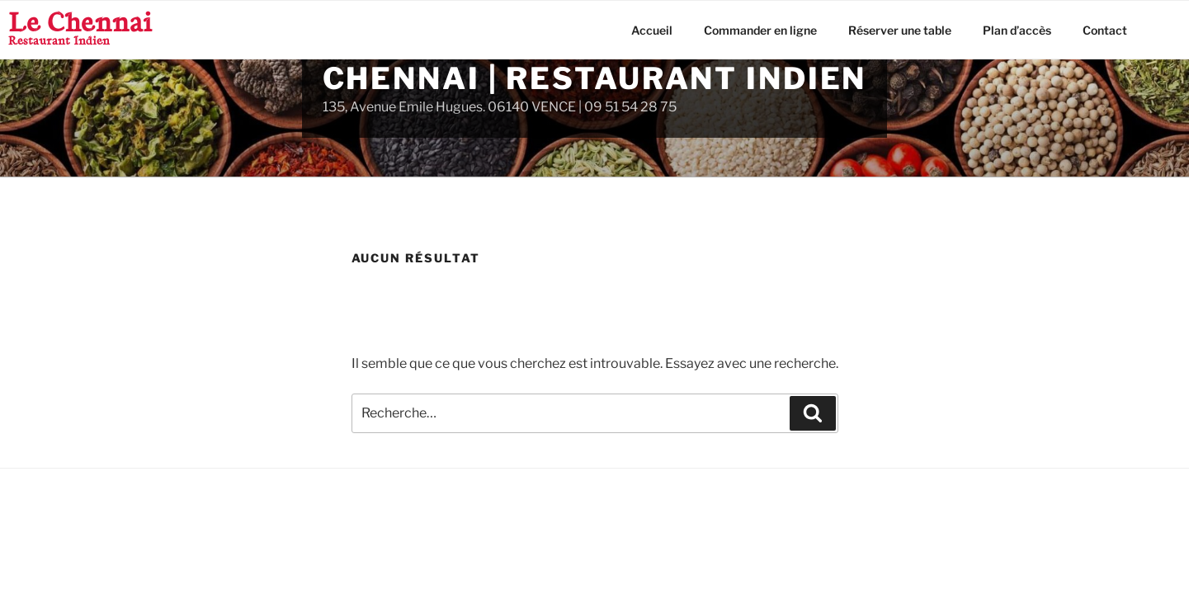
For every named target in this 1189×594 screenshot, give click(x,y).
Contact (1105, 30)
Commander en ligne (760, 30)
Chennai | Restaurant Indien (595, 78)
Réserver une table (899, 30)
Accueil (651, 30)
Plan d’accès (1017, 30)
